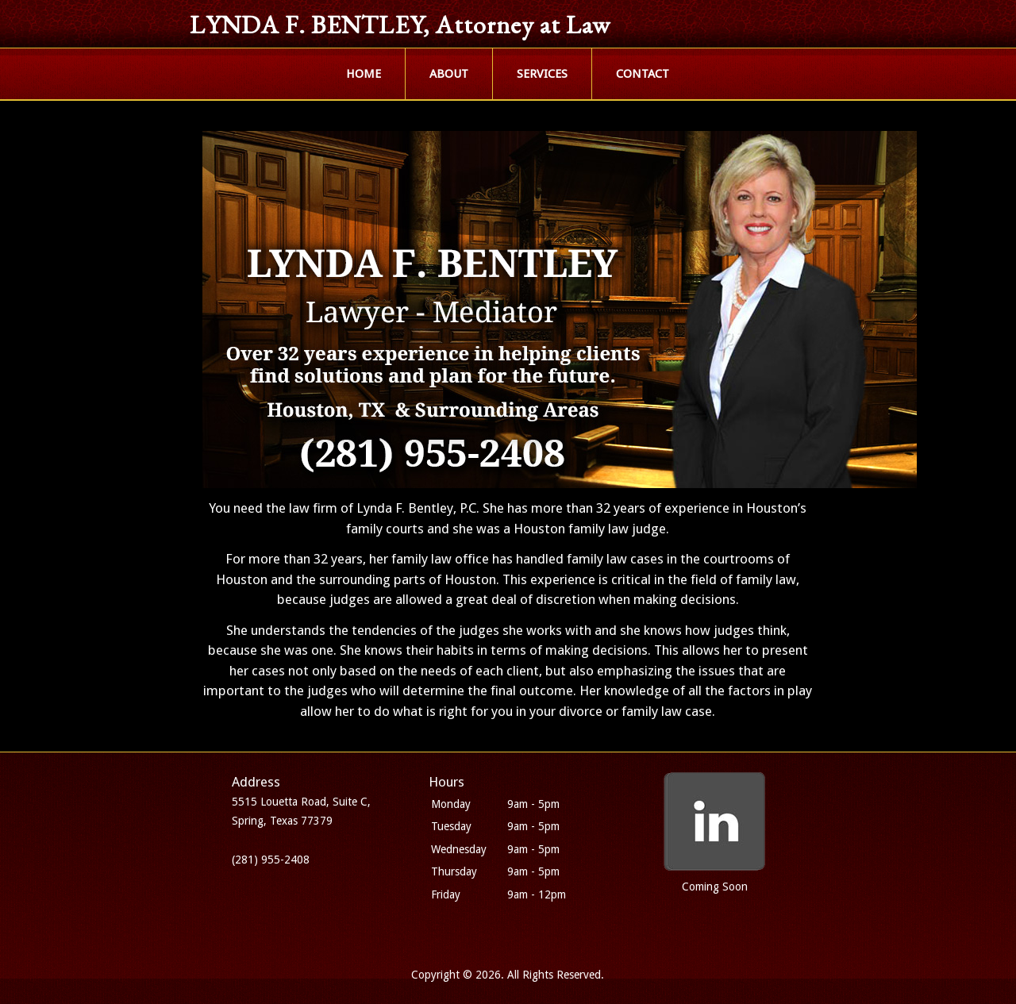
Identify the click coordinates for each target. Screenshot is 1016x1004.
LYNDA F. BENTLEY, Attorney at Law (400, 24)
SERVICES (542, 74)
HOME (363, 74)
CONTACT (642, 74)
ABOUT (448, 74)
